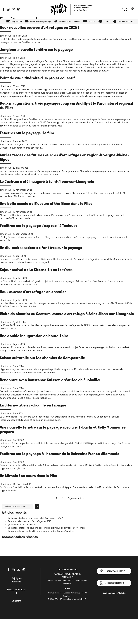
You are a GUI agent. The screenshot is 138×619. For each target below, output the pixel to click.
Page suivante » (76, 498)
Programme (16, 21)
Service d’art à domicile (69, 21)
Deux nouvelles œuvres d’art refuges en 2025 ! (39, 27)
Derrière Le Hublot (126, 21)
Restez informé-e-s (16, 591)
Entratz (92, 21)
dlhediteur (5, 35)
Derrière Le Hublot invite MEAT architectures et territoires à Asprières (41, 531)
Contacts (16, 600)
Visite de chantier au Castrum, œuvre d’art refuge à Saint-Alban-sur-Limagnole (67, 313)
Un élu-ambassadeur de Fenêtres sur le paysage (41, 247)
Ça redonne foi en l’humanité (22, 524)
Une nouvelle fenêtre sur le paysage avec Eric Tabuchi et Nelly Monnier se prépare (63, 429)
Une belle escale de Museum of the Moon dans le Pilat (46, 203)
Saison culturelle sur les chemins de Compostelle (42, 358)
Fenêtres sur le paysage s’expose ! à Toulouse (38, 225)
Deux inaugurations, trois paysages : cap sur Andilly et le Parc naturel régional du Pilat (66, 105)
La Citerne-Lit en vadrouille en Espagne (33, 405)
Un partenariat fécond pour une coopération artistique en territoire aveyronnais (46, 527)
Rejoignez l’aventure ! (17, 580)
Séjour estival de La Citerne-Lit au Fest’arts (36, 269)
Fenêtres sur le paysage (40, 21)
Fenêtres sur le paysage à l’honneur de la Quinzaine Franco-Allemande (59, 453)
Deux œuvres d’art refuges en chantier (33, 291)
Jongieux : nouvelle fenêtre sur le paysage (36, 49)
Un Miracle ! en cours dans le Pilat (28, 475)
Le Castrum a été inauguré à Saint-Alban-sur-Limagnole (47, 181)
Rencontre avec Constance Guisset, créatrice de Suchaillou (50, 380)
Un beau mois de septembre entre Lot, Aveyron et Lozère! (35, 518)
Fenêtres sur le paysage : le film (27, 133)
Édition (107, 21)
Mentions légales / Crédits (114, 593)
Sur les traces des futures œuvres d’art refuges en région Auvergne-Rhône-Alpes (64, 157)
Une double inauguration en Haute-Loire (34, 335)
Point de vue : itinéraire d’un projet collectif (38, 78)
